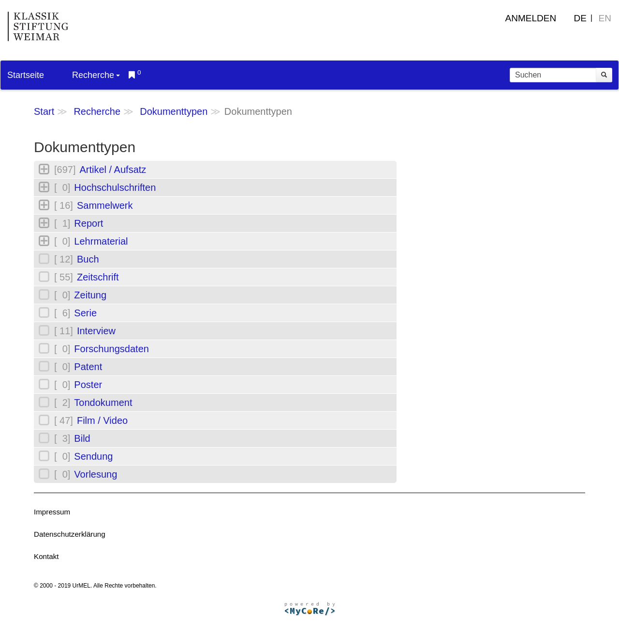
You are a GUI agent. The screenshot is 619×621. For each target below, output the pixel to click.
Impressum (52, 512)
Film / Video (102, 420)
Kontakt (46, 556)
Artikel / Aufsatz (112, 169)
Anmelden (531, 18)
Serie (85, 313)
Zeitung (90, 295)
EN (605, 18)
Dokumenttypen (173, 111)
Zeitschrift (98, 277)
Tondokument (103, 402)
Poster (88, 384)
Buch (88, 259)
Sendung (93, 456)
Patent (88, 366)
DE (580, 18)
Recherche (96, 75)
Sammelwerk (105, 205)
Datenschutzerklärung (69, 534)
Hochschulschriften (115, 187)
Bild (82, 438)
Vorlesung (95, 474)
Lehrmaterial (101, 241)
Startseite (25, 75)
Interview (96, 331)
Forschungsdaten (111, 348)
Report (88, 223)
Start (44, 111)
